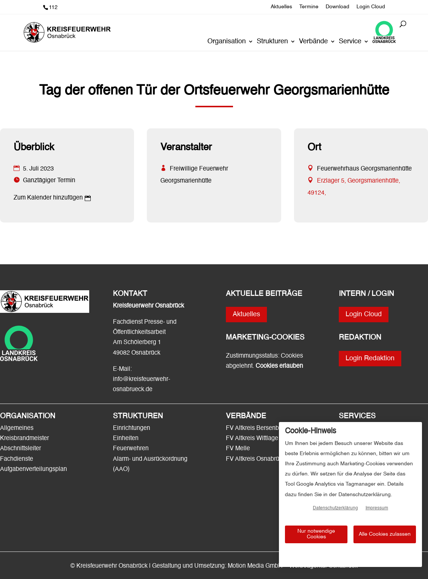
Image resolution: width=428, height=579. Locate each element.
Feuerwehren (131, 449)
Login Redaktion (370, 358)
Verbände (313, 42)
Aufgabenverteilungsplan (33, 469)
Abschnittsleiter (20, 449)
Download (337, 6)
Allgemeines (17, 428)
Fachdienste (16, 459)
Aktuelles (281, 6)
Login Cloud (370, 6)
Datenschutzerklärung (335, 508)
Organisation (226, 42)
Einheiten (126, 439)
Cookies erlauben (279, 366)
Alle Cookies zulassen (385, 534)
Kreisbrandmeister (24, 439)
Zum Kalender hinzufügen (48, 198)
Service (350, 42)
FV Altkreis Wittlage (252, 439)
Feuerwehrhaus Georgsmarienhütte (364, 169)
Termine (308, 6)
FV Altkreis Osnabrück (255, 459)
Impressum (377, 508)
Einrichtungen (131, 428)
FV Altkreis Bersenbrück (258, 428)
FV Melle (238, 449)
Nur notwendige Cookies (316, 534)
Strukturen (272, 42)
